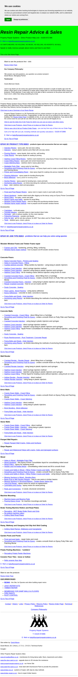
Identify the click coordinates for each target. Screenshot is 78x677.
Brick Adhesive (9, 177)
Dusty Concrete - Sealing (13, 287)
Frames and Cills (10, 248)
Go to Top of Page (11, 139)
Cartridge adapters (10, 212)
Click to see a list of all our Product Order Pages (20, 128)
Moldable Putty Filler (12, 166)
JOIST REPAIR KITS (12, 586)
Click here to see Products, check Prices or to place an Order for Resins (28, 125)
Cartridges (8, 210)
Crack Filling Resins (11, 161)
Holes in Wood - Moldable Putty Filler (18, 460)
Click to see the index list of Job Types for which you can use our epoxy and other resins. (34, 122)
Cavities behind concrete (13, 265)
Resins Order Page (10, 65)
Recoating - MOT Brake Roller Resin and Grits (21, 511)
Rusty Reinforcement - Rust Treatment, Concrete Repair (25, 338)
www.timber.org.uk (6, 670)
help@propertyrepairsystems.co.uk (21, 41)
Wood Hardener (10, 195)
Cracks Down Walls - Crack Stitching (18, 399)
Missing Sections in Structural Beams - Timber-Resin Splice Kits (28, 481)
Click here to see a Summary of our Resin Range (16, 110)
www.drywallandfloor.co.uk (9, 657)
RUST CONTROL (11, 595)
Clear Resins (9, 155)
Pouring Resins (10, 153)
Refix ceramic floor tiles (13, 560)
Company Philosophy (39, 609)
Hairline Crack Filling (12, 272)
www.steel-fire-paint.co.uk (9, 667)
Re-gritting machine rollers (14, 513)
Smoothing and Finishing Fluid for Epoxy (19, 168)
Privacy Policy (30, 604)
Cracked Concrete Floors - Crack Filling (19, 276)
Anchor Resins (9, 181)
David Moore (15, 642)
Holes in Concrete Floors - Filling (16, 263)
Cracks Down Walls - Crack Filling (17, 393)
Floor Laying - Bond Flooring (15, 291)
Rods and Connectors (12, 489)
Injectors (7, 150)
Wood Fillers (9, 197)
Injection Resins (10, 148)
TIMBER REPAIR (10, 588)
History (15, 604)
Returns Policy (42, 604)
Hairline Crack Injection (13, 268)
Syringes (7, 214)
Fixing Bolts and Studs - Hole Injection (18, 296)
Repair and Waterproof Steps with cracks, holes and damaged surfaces (31, 450)
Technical (68, 604)
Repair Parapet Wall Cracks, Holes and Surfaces (22, 443)
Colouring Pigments (11, 216)
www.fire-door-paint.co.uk (9, 660)
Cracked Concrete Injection (14, 321)
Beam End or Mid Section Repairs (17, 479)
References (39, 606)
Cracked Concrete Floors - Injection (17, 282)
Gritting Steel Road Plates (14, 515)
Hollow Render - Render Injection (16, 377)
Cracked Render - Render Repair (16, 360)
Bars (6, 185)
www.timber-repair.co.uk (8, 673)
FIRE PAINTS (9, 593)
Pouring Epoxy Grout (12, 501)
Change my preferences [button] (21, 19)
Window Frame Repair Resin (15, 201)
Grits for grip (9, 218)
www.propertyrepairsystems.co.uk (11, 663)
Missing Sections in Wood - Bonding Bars (20, 477)
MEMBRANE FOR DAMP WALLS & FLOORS (21, 591)
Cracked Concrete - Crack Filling (16, 315)
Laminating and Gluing (12, 485)
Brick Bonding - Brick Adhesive (16, 408)
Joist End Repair (10, 483)
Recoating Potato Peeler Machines (17, 553)
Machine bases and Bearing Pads (17, 499)
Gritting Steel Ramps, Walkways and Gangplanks (23, 529)
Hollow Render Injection (13, 379)
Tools (6, 220)
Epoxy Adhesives (10, 293)
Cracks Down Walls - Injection (15, 427)
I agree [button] (8, 19)
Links (21, 604)
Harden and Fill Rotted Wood (15, 466)
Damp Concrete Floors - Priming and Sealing (21, 261)
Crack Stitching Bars (12, 163)
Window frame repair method (15, 203)
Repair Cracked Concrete (14, 284)
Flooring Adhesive (11, 175)
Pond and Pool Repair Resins (15, 192)
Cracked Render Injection (14, 366)
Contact (8, 604)
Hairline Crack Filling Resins (15, 159)
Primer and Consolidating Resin (16, 172)
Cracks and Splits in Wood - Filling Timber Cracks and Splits (27, 470)
